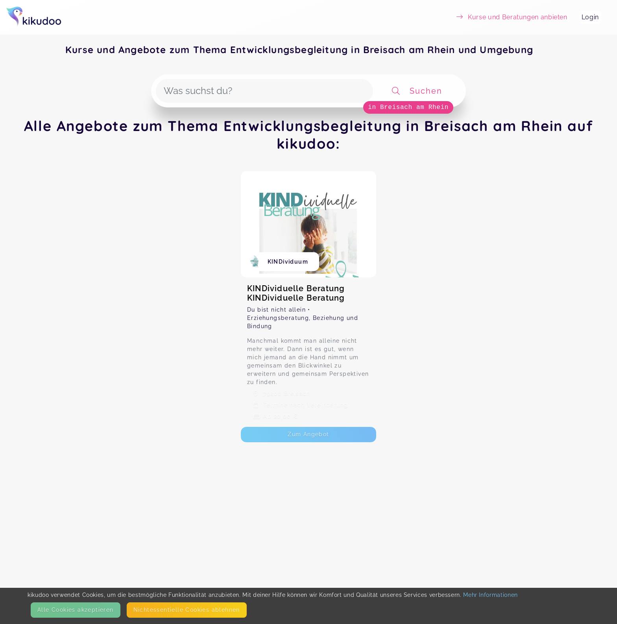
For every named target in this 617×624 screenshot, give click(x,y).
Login (590, 17)
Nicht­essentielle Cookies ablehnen (186, 610)
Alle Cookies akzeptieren (75, 610)
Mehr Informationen (490, 595)
